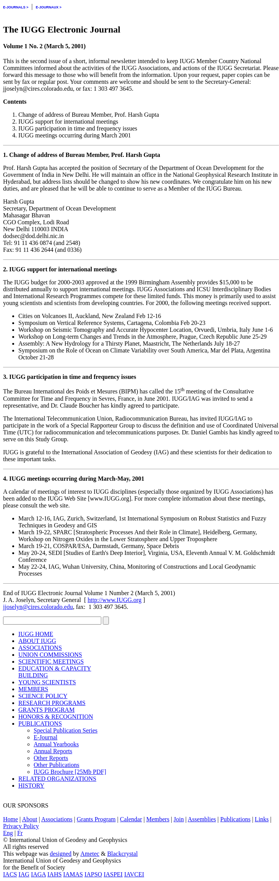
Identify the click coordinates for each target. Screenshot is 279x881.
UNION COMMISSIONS (50, 654)
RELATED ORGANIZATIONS (57, 778)
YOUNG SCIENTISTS (47, 682)
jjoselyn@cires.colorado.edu (38, 607)
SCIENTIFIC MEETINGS (51, 661)
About (29, 819)
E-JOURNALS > (15, 7)
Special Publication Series (65, 730)
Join (179, 819)
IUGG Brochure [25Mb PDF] (70, 771)
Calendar (131, 819)
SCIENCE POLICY (42, 696)
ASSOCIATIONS (40, 647)
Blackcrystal (122, 853)
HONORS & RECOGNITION (55, 716)
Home (10, 819)
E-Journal (45, 737)
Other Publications (56, 765)
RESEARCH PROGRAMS (52, 703)
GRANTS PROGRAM (46, 709)
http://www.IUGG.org (114, 600)
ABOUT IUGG (37, 641)
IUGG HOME (35, 634)
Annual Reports (53, 751)
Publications (235, 819)
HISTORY (31, 785)
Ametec (89, 853)
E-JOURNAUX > (48, 7)
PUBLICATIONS (40, 723)
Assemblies (202, 819)
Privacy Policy (21, 826)
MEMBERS (33, 689)
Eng (8, 833)
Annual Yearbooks (56, 744)
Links (262, 819)
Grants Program (96, 819)
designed (60, 853)
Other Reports (51, 758)
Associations (57, 819)
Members (157, 819)
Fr (20, 833)
